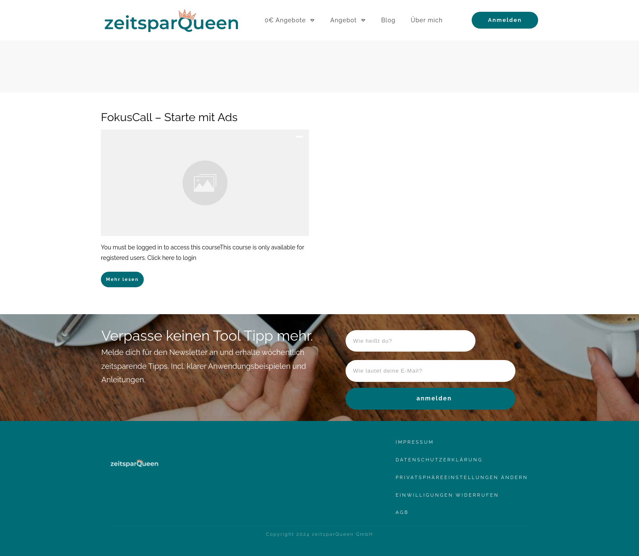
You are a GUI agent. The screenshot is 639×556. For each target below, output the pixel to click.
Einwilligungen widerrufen (447, 495)
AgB (402, 512)
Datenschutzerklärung (439, 460)
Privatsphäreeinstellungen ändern (462, 477)
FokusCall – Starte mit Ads (169, 117)
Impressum (415, 442)
